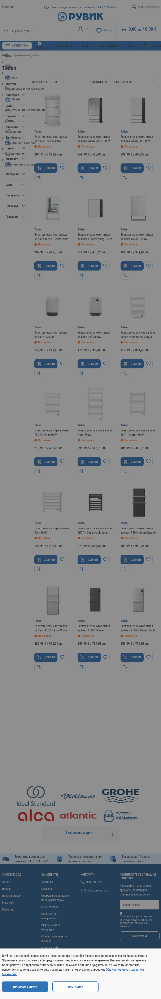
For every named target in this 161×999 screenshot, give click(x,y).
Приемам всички (25, 986)
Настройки (75, 986)
